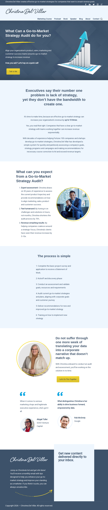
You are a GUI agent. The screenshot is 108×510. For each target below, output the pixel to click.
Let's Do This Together (67, 379)
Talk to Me (13, 71)
